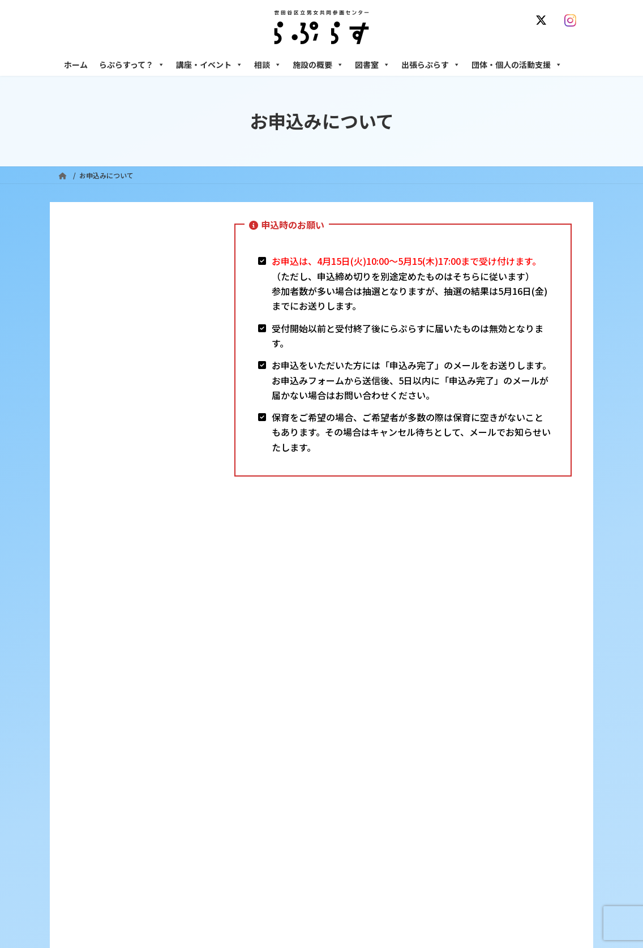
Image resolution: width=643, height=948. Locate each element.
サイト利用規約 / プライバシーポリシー (326, 665)
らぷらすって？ (132, 64)
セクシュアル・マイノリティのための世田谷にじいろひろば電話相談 (508, 776)
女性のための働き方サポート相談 (485, 752)
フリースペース (457, 860)
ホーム (76, 64)
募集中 (263, 791)
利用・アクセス (276, 752)
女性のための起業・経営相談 (478, 820)
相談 (267, 64)
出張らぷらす (430, 64)
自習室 (444, 879)
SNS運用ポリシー (436, 665)
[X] (543, 20)
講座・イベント (209, 64)
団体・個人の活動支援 (516, 64)
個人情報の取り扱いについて (530, 665)
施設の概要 (318, 64)
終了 (260, 811)
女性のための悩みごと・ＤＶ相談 (485, 732)
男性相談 (447, 800)
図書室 (372, 64)
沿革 (260, 732)
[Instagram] (572, 20)
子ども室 (447, 899)
